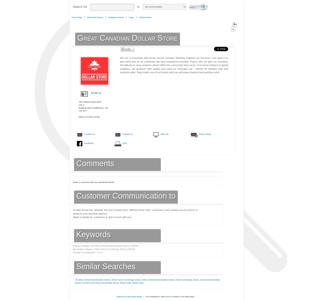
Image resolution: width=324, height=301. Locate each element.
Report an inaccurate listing (129, 296)
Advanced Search (95, 17)
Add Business (145, 17)
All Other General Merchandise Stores (92, 280)
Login (131, 17)
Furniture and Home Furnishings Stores (100, 283)
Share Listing (205, 134)
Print (124, 143)
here (167, 296)
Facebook (88, 143)
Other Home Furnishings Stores (126, 280)
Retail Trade (125, 283)
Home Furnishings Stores (187, 280)
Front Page (77, 17)
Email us (96, 93)
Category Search (116, 17)
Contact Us (89, 134)
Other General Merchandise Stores (158, 280)
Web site (165, 134)
